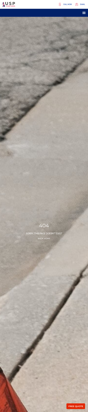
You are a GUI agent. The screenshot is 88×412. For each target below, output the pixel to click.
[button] (84, 12)
